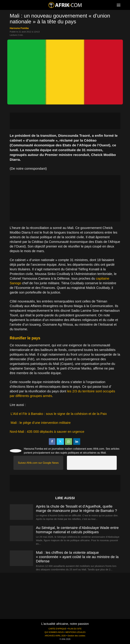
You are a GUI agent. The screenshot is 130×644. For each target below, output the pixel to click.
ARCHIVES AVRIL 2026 (55, 636)
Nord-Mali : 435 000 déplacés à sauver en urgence (47, 431)
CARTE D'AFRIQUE (57, 629)
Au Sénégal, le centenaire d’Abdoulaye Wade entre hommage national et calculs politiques (77, 530)
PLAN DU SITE (75, 629)
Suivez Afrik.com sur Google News (38, 462)
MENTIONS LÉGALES (76, 632)
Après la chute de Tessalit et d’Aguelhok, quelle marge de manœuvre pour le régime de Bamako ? (76, 508)
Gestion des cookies (76, 636)
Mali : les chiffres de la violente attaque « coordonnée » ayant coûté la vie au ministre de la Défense (77, 556)
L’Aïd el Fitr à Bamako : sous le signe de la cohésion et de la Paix (58, 414)
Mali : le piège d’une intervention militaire (40, 422)
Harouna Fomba (19, 28)
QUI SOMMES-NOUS (54, 632)
